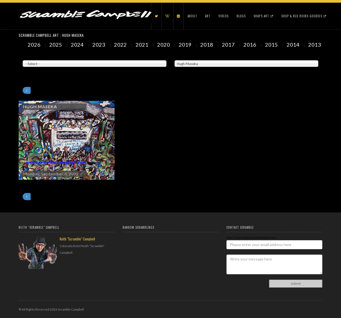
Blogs (241, 16)
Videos (223, 16)
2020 (164, 44)
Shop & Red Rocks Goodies (303, 16)
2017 (229, 44)
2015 (272, 44)
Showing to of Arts (34, 69)
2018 (207, 44)
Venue (27, 56)
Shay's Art (263, 16)
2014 (294, 44)
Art (207, 16)
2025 (56, 44)
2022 (121, 44)
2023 (99, 44)
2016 (250, 44)
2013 (315, 44)
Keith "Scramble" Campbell (77, 238)
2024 (78, 44)
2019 (186, 44)
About (192, 16)
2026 (35, 44)
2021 (142, 44)
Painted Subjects (185, 56)
